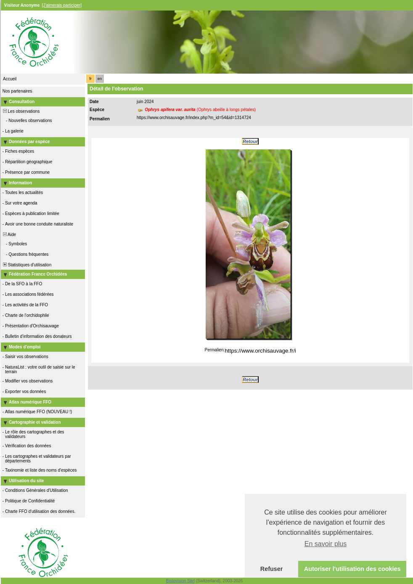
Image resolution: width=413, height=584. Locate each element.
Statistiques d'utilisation (26, 265)
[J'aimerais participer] (62, 5)
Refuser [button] (271, 568)
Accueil (9, 79)
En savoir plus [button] (325, 543)
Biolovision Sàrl (180, 581)
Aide (9, 234)
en (100, 79)
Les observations (21, 111)
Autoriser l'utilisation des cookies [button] (352, 568)
